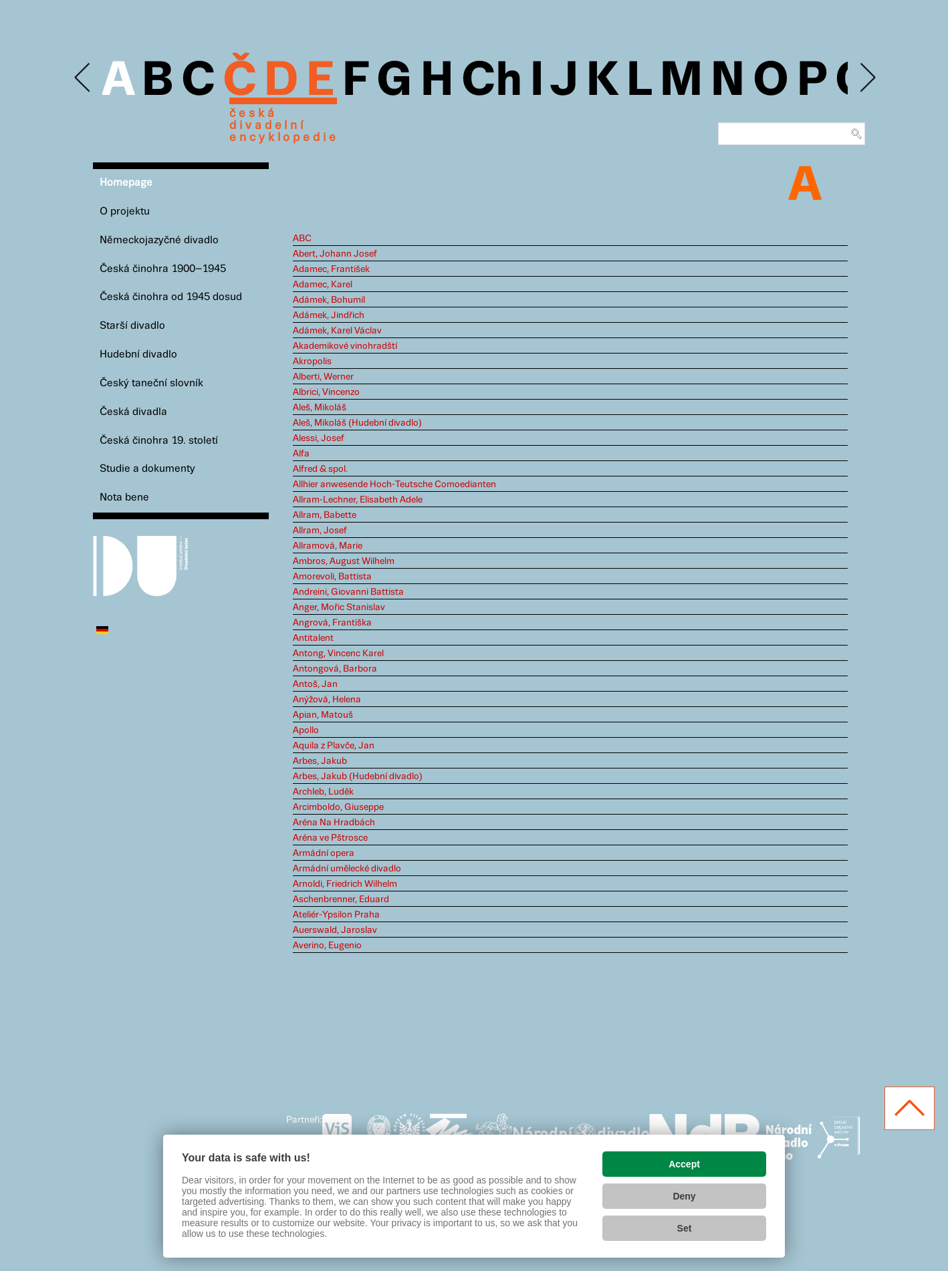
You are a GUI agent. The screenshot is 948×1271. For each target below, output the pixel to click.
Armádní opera (323, 853)
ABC (302, 238)
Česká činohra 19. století (159, 440)
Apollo (306, 730)
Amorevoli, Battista (332, 576)
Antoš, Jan (315, 684)
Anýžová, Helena (327, 699)
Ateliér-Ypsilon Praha (336, 915)
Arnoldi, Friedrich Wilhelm (345, 884)
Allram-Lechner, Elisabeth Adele (358, 500)
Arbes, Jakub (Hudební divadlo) (358, 776)
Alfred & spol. (320, 469)
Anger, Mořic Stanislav (339, 607)
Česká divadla (133, 412)
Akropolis (312, 361)
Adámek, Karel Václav (337, 330)
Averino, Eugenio (327, 945)
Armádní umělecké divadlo (347, 868)
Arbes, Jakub (320, 761)
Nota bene (124, 497)
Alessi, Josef (318, 438)
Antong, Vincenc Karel (338, 653)
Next (867, 77)
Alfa (301, 453)
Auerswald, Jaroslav (335, 930)
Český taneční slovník (151, 383)
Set (684, 1228)
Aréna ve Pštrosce (330, 838)
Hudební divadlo (138, 354)
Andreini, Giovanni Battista (348, 592)
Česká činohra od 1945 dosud (171, 297)
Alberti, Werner (323, 377)
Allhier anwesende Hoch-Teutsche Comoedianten (394, 484)
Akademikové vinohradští (345, 346)
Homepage (126, 182)
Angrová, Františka (332, 622)
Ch (492, 81)
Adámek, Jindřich (328, 315)
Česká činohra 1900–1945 (163, 269)
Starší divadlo (132, 325)
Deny (684, 1196)
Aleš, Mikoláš (319, 407)
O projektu (125, 211)
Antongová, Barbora (335, 669)
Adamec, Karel (322, 284)
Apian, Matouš (323, 715)
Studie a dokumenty (147, 468)
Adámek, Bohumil (329, 300)
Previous (83, 77)
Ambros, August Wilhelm (343, 561)
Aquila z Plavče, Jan (333, 745)
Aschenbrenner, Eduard (341, 899)
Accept (684, 1164)
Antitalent (313, 638)
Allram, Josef (320, 530)
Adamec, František (331, 269)
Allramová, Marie (327, 546)
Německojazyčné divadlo (159, 240)
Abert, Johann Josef (335, 254)
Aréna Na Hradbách (334, 822)
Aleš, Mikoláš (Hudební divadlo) (357, 423)
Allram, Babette (324, 515)
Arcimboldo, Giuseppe (338, 807)
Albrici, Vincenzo (326, 392)
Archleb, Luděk (323, 792)
